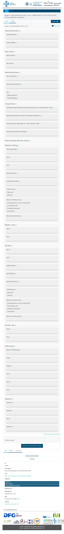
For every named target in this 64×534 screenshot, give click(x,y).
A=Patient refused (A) (14, 208)
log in (18, 499)
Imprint (27, 526)
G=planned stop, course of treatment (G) (19, 203)
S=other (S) (11, 211)
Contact (21, 526)
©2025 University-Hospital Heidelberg (30, 528)
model (6, 21)
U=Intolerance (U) (13, 205)
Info (6, 450)
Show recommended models (32, 446)
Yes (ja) (10, 195)
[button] (56, 21)
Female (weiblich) (13, 98)
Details (13, 21)
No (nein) (10, 192)
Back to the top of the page (52, 434)
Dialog (11, 450)
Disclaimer (33, 526)
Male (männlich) (12, 95)
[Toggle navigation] (6, 10)
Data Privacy (41, 526)
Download (18, 450)
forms (55, 26)
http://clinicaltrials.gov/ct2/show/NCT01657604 (18, 476)
